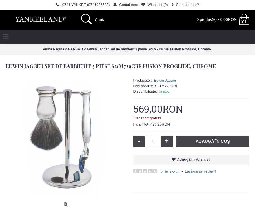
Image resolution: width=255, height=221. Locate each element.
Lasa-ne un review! (200, 171)
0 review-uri (170, 171)
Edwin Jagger (165, 80)
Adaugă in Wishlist (193, 159)
